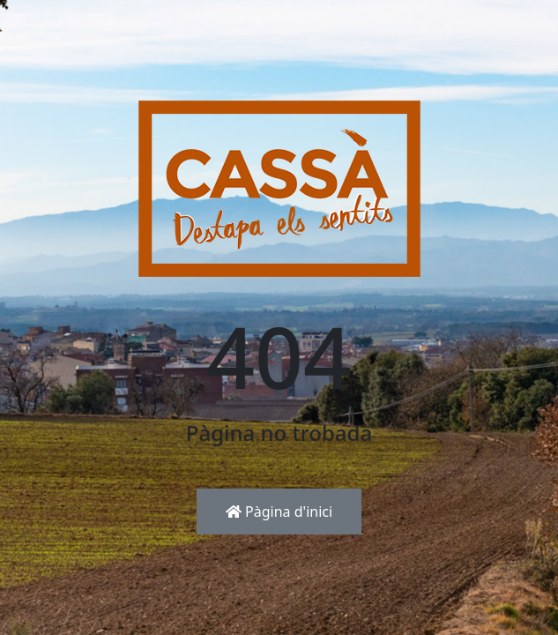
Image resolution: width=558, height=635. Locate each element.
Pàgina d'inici (279, 511)
